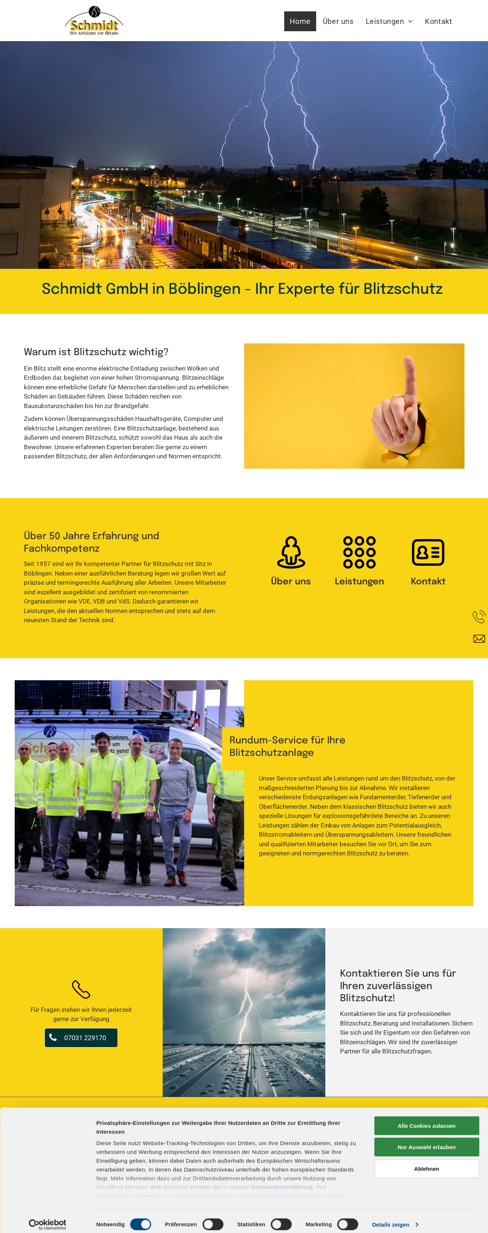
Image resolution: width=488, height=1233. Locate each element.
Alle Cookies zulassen (427, 1120)
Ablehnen (426, 1163)
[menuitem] (300, 21)
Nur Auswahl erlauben (427, 1141)
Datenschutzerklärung (282, 1181)
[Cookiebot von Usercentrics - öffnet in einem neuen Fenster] (47, 1218)
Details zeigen (390, 1218)
